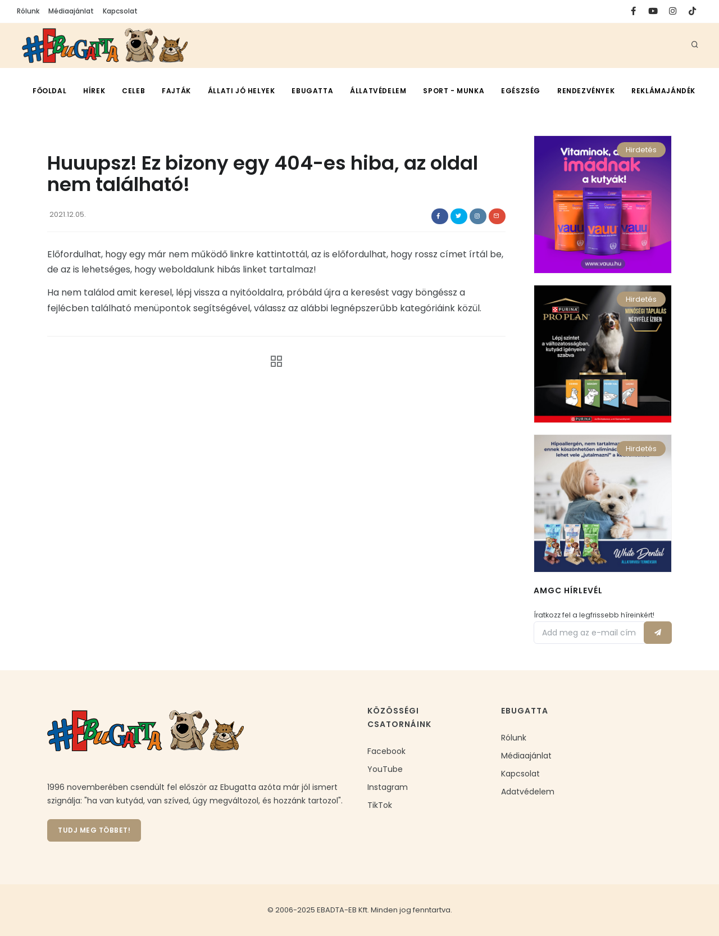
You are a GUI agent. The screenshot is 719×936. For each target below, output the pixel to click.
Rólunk (28, 11)
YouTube (385, 769)
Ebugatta (312, 91)
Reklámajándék (663, 91)
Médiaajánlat (71, 11)
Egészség (520, 91)
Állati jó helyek (241, 91)
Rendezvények (586, 91)
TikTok (379, 805)
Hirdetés (641, 149)
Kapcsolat (120, 11)
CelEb (133, 91)
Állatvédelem (378, 91)
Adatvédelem (527, 791)
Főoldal (49, 91)
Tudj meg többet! (94, 830)
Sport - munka (453, 91)
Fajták (176, 91)
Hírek (94, 91)
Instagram (387, 787)
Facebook (386, 751)
